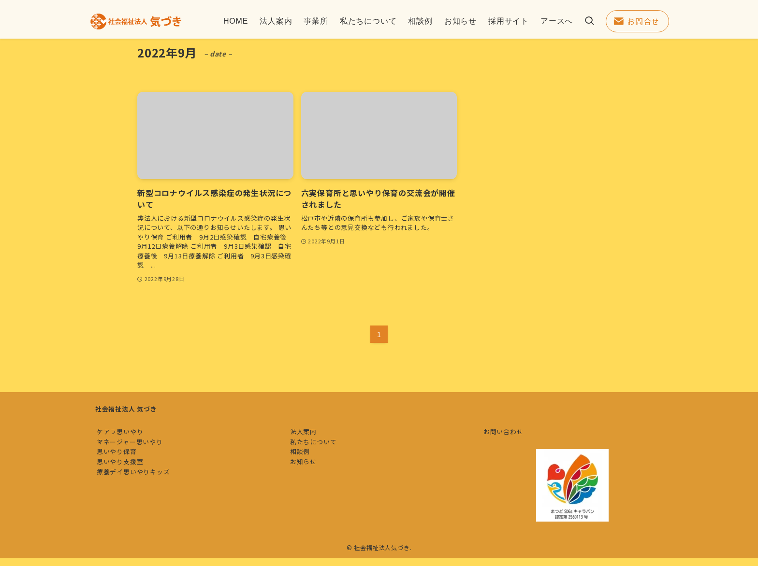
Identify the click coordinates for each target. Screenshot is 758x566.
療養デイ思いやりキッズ (141, 506)
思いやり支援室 (127, 489)
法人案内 (311, 435)
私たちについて (321, 453)
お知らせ (311, 489)
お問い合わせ (511, 435)
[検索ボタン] (589, 21)
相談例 (308, 471)
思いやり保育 (124, 471)
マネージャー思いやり (137, 453)
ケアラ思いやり (127, 435)
